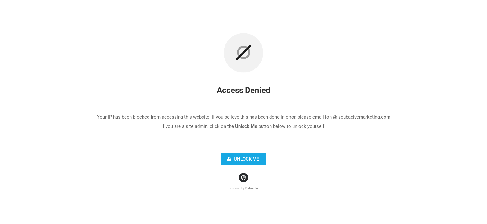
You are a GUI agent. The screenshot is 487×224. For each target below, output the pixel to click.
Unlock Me (242, 159)
